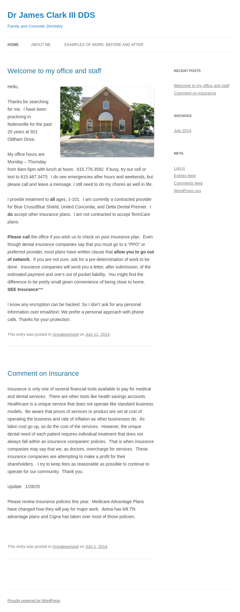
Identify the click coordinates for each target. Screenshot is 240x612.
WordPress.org (187, 190)
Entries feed (185, 175)
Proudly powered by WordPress (34, 601)
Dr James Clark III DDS (51, 15)
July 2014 (183, 130)
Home (13, 45)
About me (41, 45)
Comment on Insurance (43, 373)
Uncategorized (65, 334)
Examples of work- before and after (103, 45)
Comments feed (188, 183)
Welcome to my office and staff (54, 71)
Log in (179, 168)
